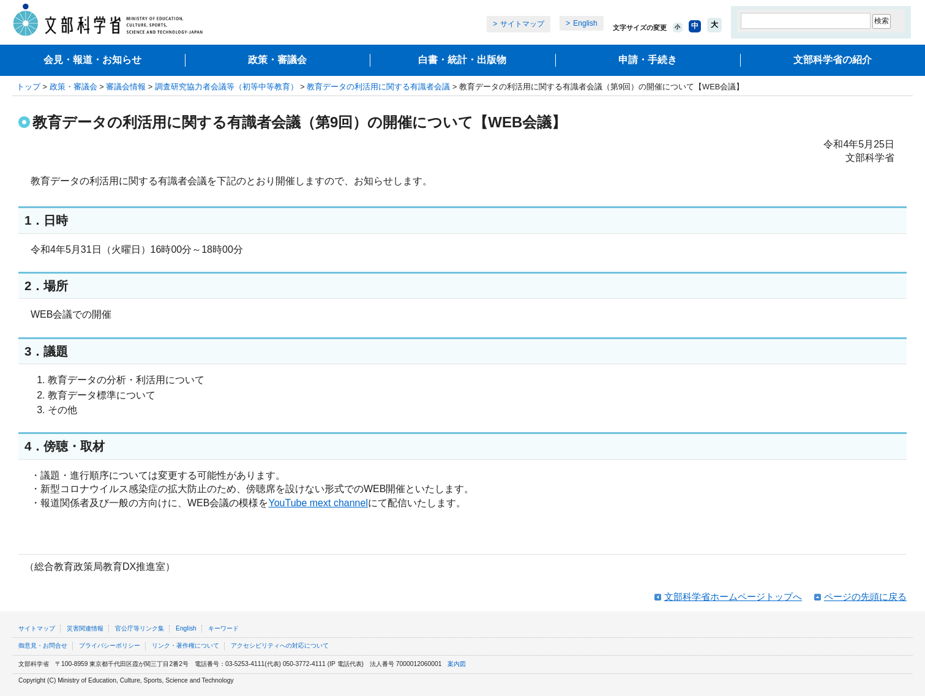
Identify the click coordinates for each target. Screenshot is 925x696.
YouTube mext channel (317, 503)
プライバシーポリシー (109, 645)
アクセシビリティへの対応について (280, 645)
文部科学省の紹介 (832, 59)
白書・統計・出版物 (462, 59)
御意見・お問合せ (42, 645)
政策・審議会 (277, 59)
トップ (28, 86)
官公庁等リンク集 (139, 628)
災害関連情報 (85, 628)
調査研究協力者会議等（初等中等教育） (226, 86)
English (585, 23)
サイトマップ (522, 24)
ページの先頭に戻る (865, 596)
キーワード (223, 628)
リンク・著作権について (185, 645)
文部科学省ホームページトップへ (733, 596)
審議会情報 (126, 86)
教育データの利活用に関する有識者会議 (378, 86)
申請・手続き (647, 59)
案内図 (457, 663)
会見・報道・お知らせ (92, 59)
